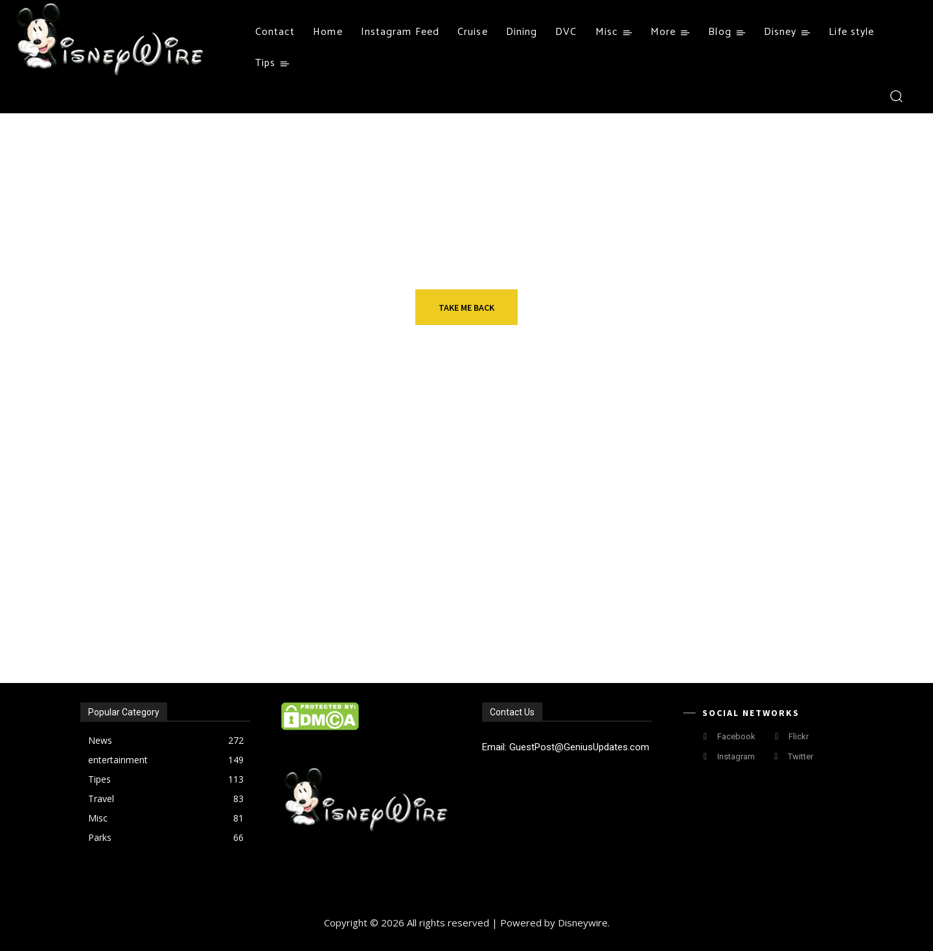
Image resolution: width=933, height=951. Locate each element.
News (705, 602)
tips (703, 513)
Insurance (460, 602)
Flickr (799, 736)
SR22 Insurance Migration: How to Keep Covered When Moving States (503, 636)
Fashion (195, 602)
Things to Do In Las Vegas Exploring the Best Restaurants (497, 547)
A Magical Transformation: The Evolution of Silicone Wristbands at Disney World (243, 636)
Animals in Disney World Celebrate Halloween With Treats (758, 636)
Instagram (736, 756)
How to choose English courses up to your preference (749, 547)
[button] (896, 95)
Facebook (736, 736)
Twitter (800, 756)
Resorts (196, 513)
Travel (450, 513)
